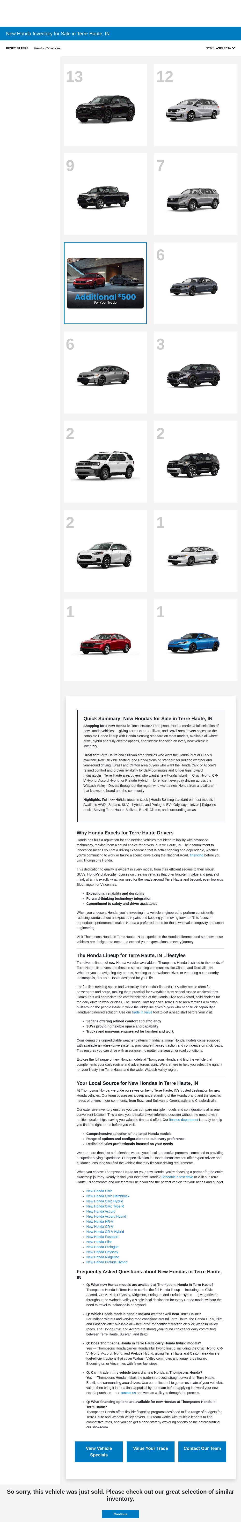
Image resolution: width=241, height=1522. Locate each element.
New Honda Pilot (98, 1242)
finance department (183, 1120)
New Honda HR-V (99, 1221)
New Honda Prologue (102, 1247)
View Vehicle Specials (99, 1451)
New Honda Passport (102, 1237)
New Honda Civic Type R (105, 1206)
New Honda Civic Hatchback (107, 1196)
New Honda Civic (99, 1191)
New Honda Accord (100, 1211)
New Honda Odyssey (102, 1252)
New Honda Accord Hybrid (106, 1216)
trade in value (142, 1012)
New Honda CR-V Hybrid (105, 1232)
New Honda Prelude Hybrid (106, 1262)
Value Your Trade (150, 1448)
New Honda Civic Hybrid (104, 1201)
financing (196, 855)
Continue (120, 1514)
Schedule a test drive (177, 1177)
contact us (128, 1393)
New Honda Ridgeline (102, 1257)
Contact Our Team (202, 1448)
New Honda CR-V (99, 1227)
